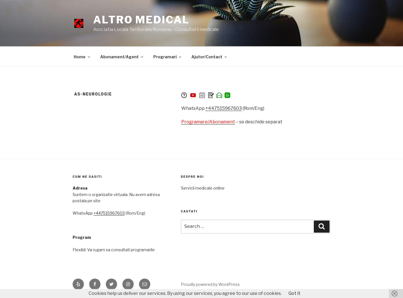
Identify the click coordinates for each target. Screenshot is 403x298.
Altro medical (141, 20)
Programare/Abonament (208, 121)
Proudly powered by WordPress (210, 284)
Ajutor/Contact (209, 56)
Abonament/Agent (122, 56)
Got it (294, 293)
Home (82, 56)
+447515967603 (223, 108)
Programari (167, 56)
